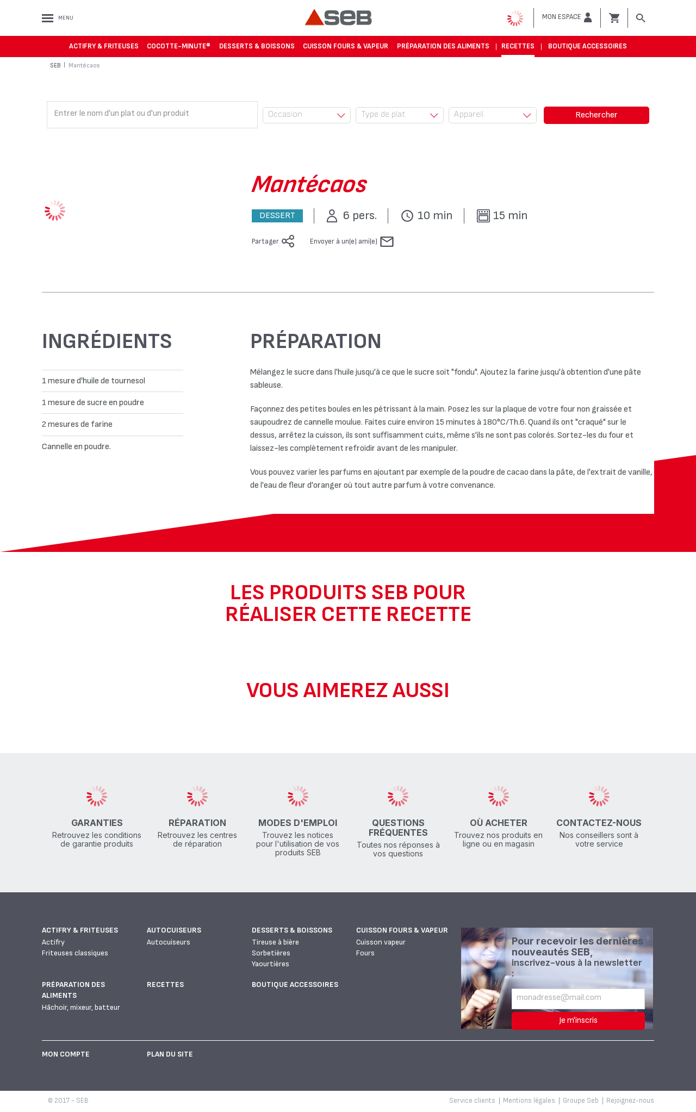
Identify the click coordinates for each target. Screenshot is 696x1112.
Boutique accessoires (587, 46)
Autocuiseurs (174, 930)
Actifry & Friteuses (104, 46)
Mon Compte (66, 1054)
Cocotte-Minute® (178, 46)
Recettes (518, 46)
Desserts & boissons (257, 46)
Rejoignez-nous (630, 1100)
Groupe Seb (581, 1100)
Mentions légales (529, 1100)
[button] (567, 17)
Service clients (472, 1100)
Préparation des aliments (443, 46)
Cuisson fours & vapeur (345, 46)
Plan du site (170, 1054)
